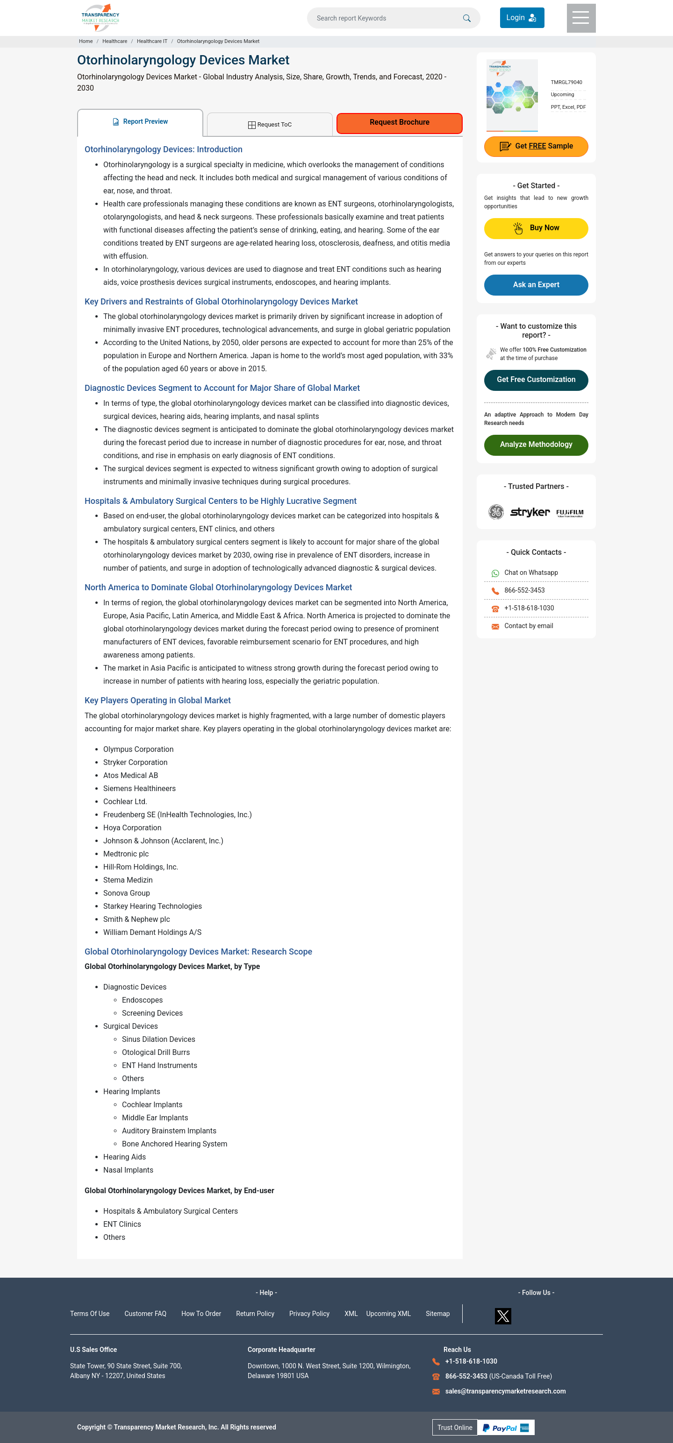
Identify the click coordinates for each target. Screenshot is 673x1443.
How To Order (201, 1313)
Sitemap (438, 1313)
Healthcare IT (152, 41)
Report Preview (140, 122)
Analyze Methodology (536, 444)
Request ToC (270, 125)
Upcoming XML (388, 1313)
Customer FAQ (146, 1313)
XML (351, 1313)
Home (86, 41)
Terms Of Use (90, 1313)
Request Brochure (400, 122)
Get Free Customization (536, 379)
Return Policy (255, 1313)
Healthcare (114, 41)
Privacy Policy (309, 1313)
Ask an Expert (536, 284)
